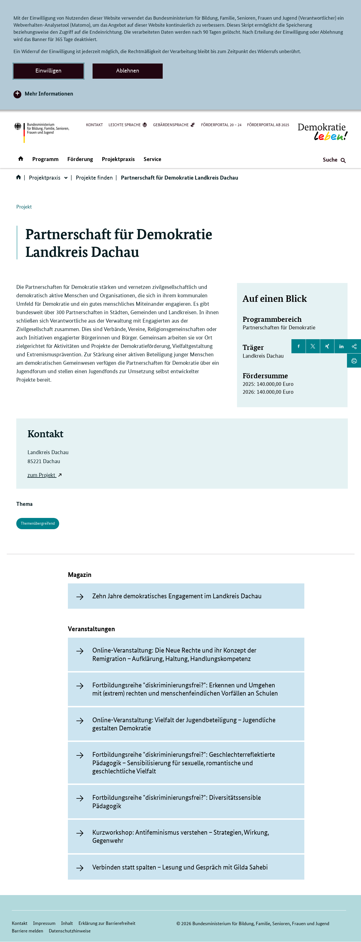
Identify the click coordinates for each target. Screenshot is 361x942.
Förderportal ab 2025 (268, 124)
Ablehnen (127, 70)
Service (152, 158)
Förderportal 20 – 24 (221, 124)
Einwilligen (48, 70)
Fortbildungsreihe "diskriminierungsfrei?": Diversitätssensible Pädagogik (176, 801)
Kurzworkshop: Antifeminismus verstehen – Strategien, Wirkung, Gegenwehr (180, 836)
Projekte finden (94, 177)
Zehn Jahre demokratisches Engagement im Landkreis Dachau (177, 596)
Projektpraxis (118, 158)
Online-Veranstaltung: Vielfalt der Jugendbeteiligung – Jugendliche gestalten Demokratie (183, 724)
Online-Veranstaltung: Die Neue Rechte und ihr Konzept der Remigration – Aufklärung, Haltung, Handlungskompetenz (174, 654)
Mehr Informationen (49, 93)
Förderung (80, 158)
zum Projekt (41, 475)
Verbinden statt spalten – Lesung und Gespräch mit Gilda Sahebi (180, 867)
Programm (45, 158)
